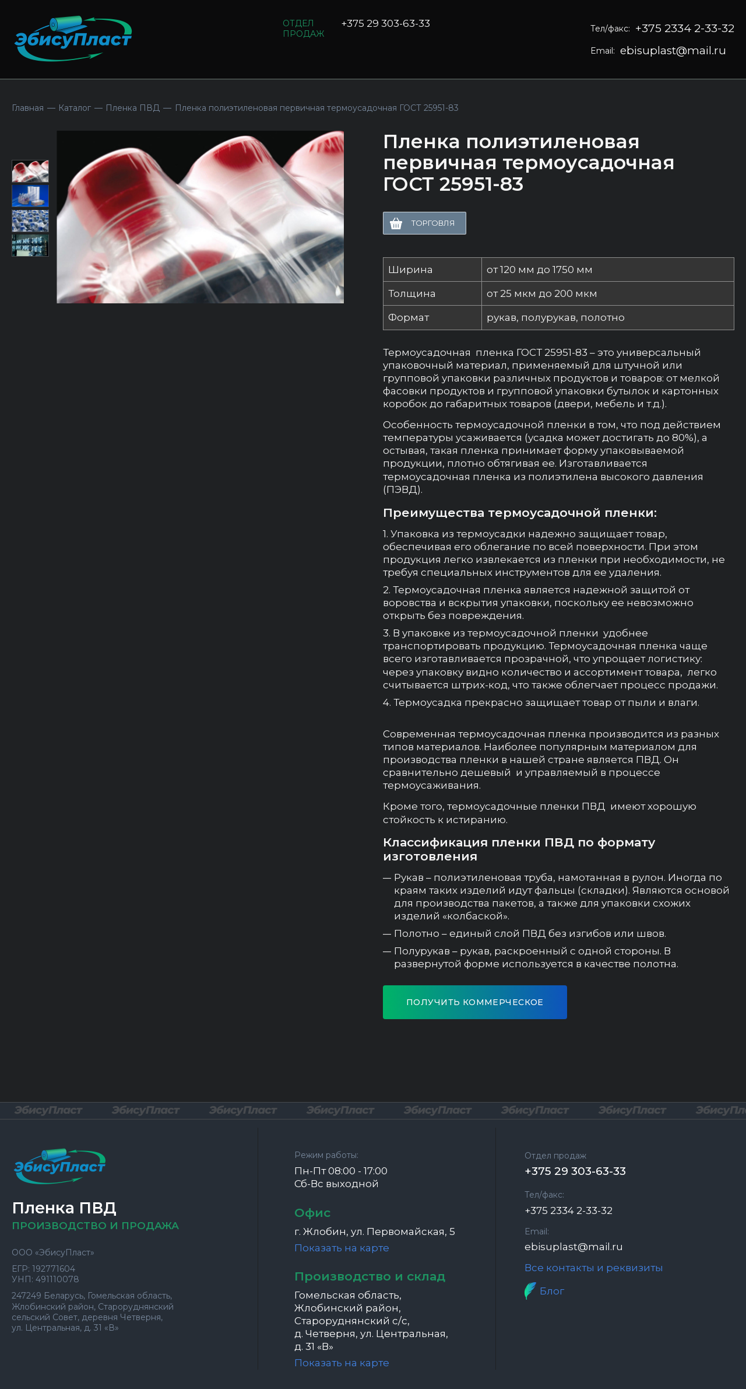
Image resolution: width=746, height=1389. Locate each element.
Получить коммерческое (475, 1002)
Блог (552, 1291)
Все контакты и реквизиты (594, 1267)
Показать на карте (341, 1248)
